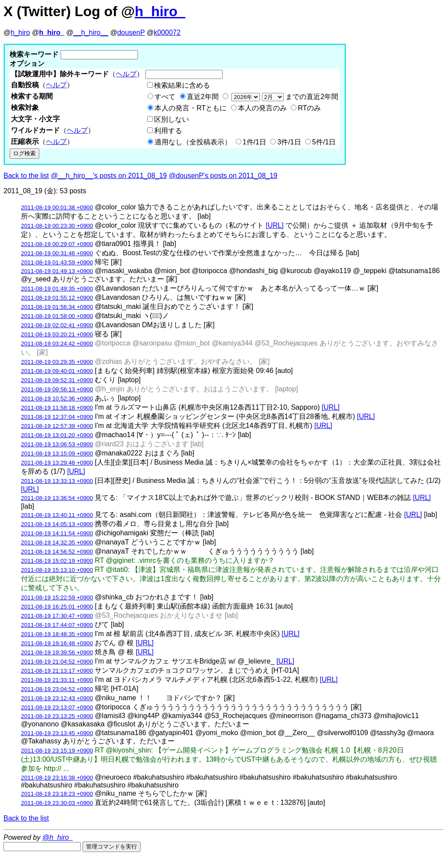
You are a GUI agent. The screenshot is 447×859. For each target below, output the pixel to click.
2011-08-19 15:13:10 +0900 (57, 570)
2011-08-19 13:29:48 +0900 (57, 462)
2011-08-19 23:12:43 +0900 (57, 698)
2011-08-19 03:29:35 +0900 (57, 362)
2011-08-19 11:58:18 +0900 (57, 407)
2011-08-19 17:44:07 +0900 (57, 625)
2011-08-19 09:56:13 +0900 (57, 389)
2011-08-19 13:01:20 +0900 (57, 435)
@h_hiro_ (57, 837)
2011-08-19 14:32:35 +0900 (57, 542)
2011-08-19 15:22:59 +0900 (57, 597)
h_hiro (20, 32)
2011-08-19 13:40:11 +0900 (57, 515)
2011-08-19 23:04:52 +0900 (57, 689)
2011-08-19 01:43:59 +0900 (57, 262)
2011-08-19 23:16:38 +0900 (57, 777)
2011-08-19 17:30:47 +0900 (57, 616)
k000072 (167, 32)
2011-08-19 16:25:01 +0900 (57, 606)
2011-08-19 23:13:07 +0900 (57, 707)
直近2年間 (203, 96)
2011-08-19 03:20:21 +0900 (57, 334)
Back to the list (26, 175)
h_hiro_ (160, 11)
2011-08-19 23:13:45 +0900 (57, 733)
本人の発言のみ (262, 108)
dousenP (131, 32)
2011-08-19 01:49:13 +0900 (57, 271)
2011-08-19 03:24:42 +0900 (57, 343)
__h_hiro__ (90, 32)
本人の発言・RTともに (191, 108)
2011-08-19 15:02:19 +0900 (57, 561)
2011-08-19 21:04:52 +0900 (57, 661)
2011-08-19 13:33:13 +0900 (57, 481)
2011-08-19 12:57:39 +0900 (57, 426)
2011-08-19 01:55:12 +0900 (57, 297)
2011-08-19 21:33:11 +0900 (57, 680)
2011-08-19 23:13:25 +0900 (57, 716)
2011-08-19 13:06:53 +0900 (57, 444)
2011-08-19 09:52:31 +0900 (57, 380)
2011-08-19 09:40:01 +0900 (57, 371)
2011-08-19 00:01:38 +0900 (57, 207)
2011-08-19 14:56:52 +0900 (57, 551)
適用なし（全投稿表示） (193, 142)
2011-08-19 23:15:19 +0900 (57, 750)
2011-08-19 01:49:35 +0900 (57, 288)
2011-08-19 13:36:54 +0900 (57, 498)
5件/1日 (324, 142)
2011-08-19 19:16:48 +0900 (57, 643)
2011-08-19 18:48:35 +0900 (57, 634)
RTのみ (309, 108)
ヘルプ (126, 74)
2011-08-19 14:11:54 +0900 (57, 533)
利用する (168, 130)
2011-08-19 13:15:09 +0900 (57, 453)
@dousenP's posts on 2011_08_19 (223, 175)
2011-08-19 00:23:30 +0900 (57, 225)
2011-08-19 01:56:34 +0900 (57, 307)
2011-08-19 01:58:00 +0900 (57, 316)
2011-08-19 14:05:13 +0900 (57, 524)
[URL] (275, 225)
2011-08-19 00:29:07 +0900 (57, 244)
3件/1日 (289, 142)
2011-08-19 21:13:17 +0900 (57, 670)
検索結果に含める (182, 85)
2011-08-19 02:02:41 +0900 (57, 325)
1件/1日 (254, 142)
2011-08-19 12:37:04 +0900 (57, 417)
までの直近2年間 (284, 96)
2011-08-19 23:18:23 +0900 (57, 794)
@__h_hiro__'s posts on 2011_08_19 (109, 175)
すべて (165, 96)
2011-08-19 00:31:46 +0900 (57, 253)
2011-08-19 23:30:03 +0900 (57, 803)
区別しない (171, 119)
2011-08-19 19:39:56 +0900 (57, 652)
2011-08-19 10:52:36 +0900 (57, 398)
